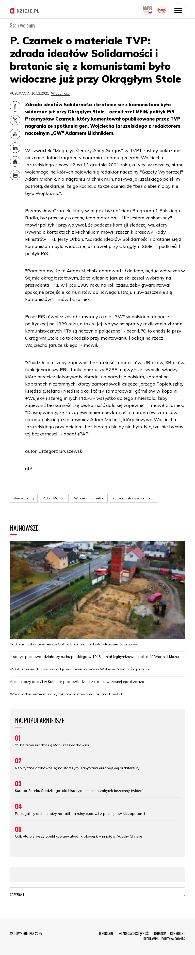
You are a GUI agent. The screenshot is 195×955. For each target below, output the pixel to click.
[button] (184, 895)
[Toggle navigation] (178, 10)
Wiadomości (60, 93)
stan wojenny (23, 498)
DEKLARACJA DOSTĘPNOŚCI (133, 933)
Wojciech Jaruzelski (89, 498)
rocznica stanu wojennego (134, 498)
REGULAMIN (150, 938)
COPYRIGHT (177, 933)
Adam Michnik (54, 498)
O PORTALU (106, 933)
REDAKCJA (160, 933)
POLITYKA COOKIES (173, 938)
